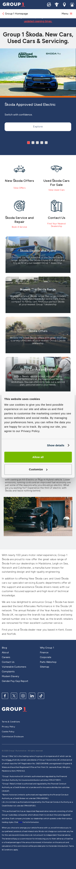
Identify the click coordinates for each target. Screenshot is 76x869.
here (21, 822)
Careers (6, 657)
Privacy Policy (8, 726)
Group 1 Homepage (15, 13)
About (5, 652)
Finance (44, 652)
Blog (4, 647)
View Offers (19, 188)
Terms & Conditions (11, 722)
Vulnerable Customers (14, 666)
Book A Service (19, 227)
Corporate (45, 657)
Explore (38, 126)
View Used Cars (56, 190)
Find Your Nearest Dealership (56, 224)
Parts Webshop (48, 662)
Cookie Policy (8, 731)
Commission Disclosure (13, 736)
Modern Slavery (10, 676)
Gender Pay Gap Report (15, 681)
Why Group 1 (47, 647)
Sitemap (44, 666)
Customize (38, 469)
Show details (55, 445)
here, (10, 760)
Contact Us (8, 662)
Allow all (38, 457)
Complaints (8, 671)
